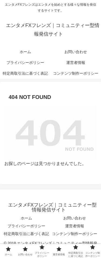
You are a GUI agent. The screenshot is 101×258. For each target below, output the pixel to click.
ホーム (26, 218)
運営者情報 (74, 226)
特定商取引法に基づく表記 (26, 234)
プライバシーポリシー (26, 226)
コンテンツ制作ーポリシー (74, 234)
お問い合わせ (74, 218)
